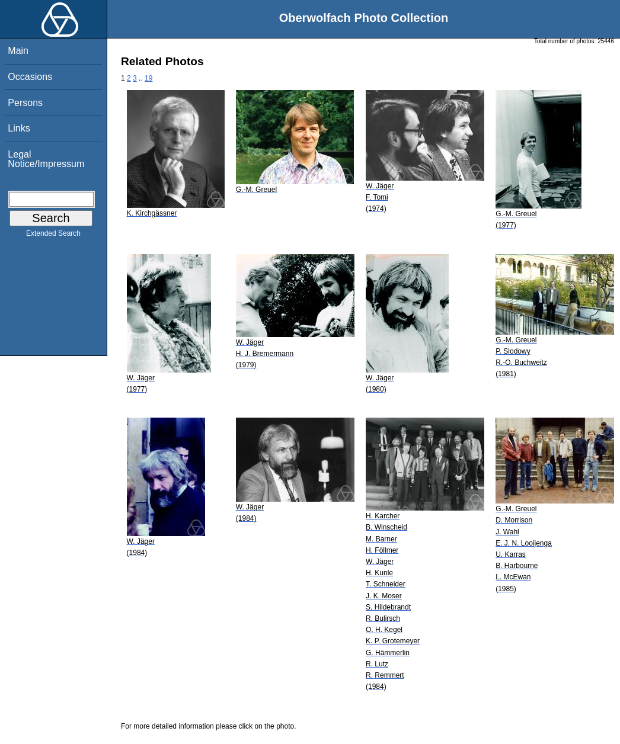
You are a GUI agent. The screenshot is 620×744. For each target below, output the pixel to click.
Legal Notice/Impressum (46, 159)
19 (148, 78)
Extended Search (53, 235)
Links (19, 128)
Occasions (30, 77)
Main (18, 51)
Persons (25, 103)
